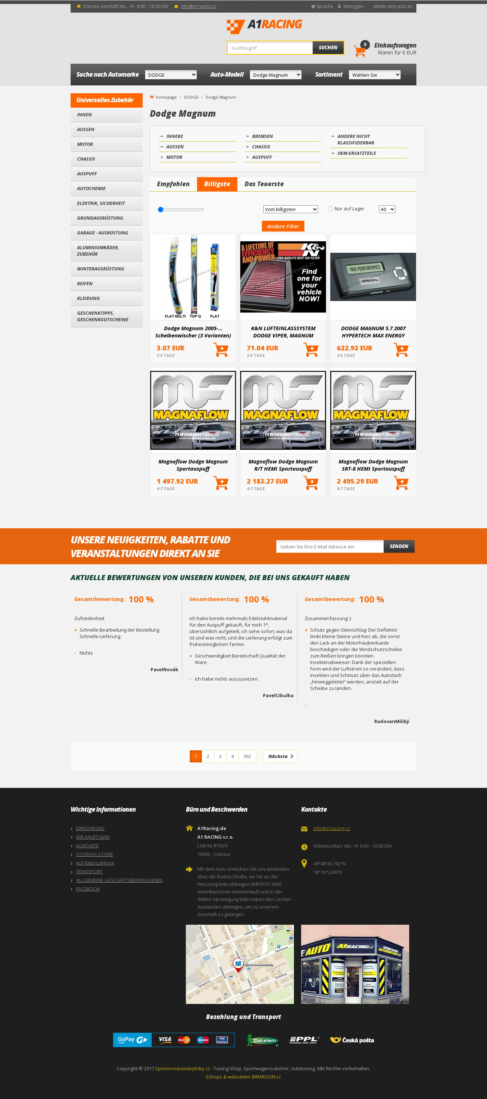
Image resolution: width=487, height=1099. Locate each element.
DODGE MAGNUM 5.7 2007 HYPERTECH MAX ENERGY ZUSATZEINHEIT (373, 331)
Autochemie (91, 188)
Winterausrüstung (100, 268)
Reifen (85, 283)
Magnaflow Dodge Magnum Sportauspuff (193, 465)
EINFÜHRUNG (90, 828)
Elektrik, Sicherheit (101, 203)
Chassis (86, 159)
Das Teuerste (264, 184)
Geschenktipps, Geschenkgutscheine (102, 316)
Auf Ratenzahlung (95, 863)
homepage (166, 96)
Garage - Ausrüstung (102, 232)
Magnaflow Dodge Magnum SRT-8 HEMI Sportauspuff (373, 465)
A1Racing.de (288, 27)
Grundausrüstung (100, 218)
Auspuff (87, 173)
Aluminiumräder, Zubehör (98, 250)
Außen (85, 129)
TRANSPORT (89, 871)
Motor (85, 144)
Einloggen (353, 6)
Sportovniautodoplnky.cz (182, 1068)
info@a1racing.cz (198, 6)
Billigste (217, 184)
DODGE (191, 97)
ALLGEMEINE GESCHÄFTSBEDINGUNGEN (119, 880)
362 (247, 756)
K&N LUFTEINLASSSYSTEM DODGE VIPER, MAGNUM (283, 331)
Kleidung (88, 298)
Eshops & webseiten (228, 1076)
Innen (84, 114)
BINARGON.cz (266, 1076)
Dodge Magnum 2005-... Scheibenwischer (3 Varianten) (193, 331)
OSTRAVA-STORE (94, 854)
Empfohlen (173, 184)
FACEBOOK (88, 888)
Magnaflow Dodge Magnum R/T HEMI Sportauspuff (283, 465)
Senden (399, 546)
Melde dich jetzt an (393, 6)
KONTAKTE (87, 845)
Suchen (328, 47)
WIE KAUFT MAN (93, 837)
